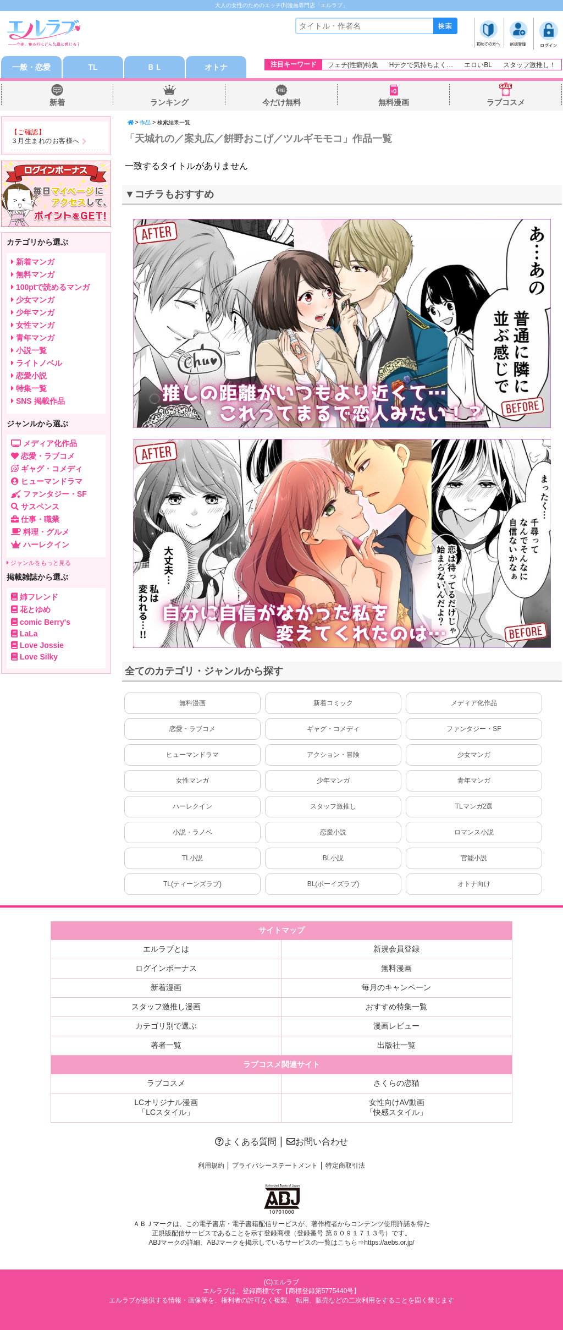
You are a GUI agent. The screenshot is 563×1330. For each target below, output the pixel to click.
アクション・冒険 (333, 755)
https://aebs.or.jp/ (389, 1242)
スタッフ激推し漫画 (166, 1006)
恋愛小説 (333, 832)
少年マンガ (333, 780)
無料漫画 (393, 102)
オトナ (216, 67)
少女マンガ (473, 755)
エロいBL (478, 65)
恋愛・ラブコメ (192, 729)
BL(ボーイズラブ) (333, 884)
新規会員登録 (396, 948)
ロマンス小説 (474, 832)
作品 (145, 122)
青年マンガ (473, 780)
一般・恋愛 (31, 67)
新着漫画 (166, 987)
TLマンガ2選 (474, 806)
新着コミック (333, 703)
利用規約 (211, 1165)
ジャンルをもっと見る (39, 562)
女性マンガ (192, 780)
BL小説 (333, 858)
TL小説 (192, 858)
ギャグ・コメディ (333, 729)
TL (92, 67)
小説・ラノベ (192, 832)
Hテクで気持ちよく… (421, 65)
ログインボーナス (166, 968)
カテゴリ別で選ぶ (166, 1025)
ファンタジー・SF (473, 729)
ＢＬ (154, 67)
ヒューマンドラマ (192, 755)
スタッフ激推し (333, 806)
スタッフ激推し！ (529, 65)
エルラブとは (166, 948)
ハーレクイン (192, 806)
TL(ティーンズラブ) (192, 884)
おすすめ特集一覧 (396, 1006)
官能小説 (474, 858)
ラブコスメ (506, 102)
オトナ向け (473, 884)
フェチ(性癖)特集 (353, 65)
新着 (57, 102)
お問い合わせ (317, 1141)
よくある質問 (246, 1141)
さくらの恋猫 (396, 1083)
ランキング (169, 102)
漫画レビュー (396, 1025)
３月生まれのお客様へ (45, 141)
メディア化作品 (474, 703)
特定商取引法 (345, 1165)
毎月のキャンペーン (396, 987)
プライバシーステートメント (275, 1165)
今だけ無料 (281, 102)
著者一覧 (166, 1045)
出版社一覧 (396, 1045)
